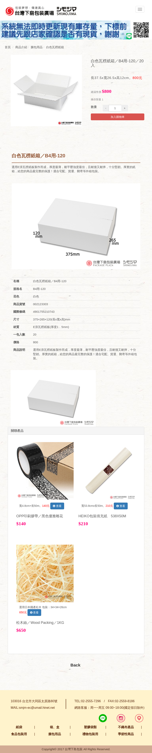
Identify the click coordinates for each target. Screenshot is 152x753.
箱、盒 (54, 727)
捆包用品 (54, 734)
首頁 (8, 47)
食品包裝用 (19, 734)
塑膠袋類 (90, 727)
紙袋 (19, 727)
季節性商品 (126, 734)
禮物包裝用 (90, 734)
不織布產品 (126, 727)
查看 (57, 506)
